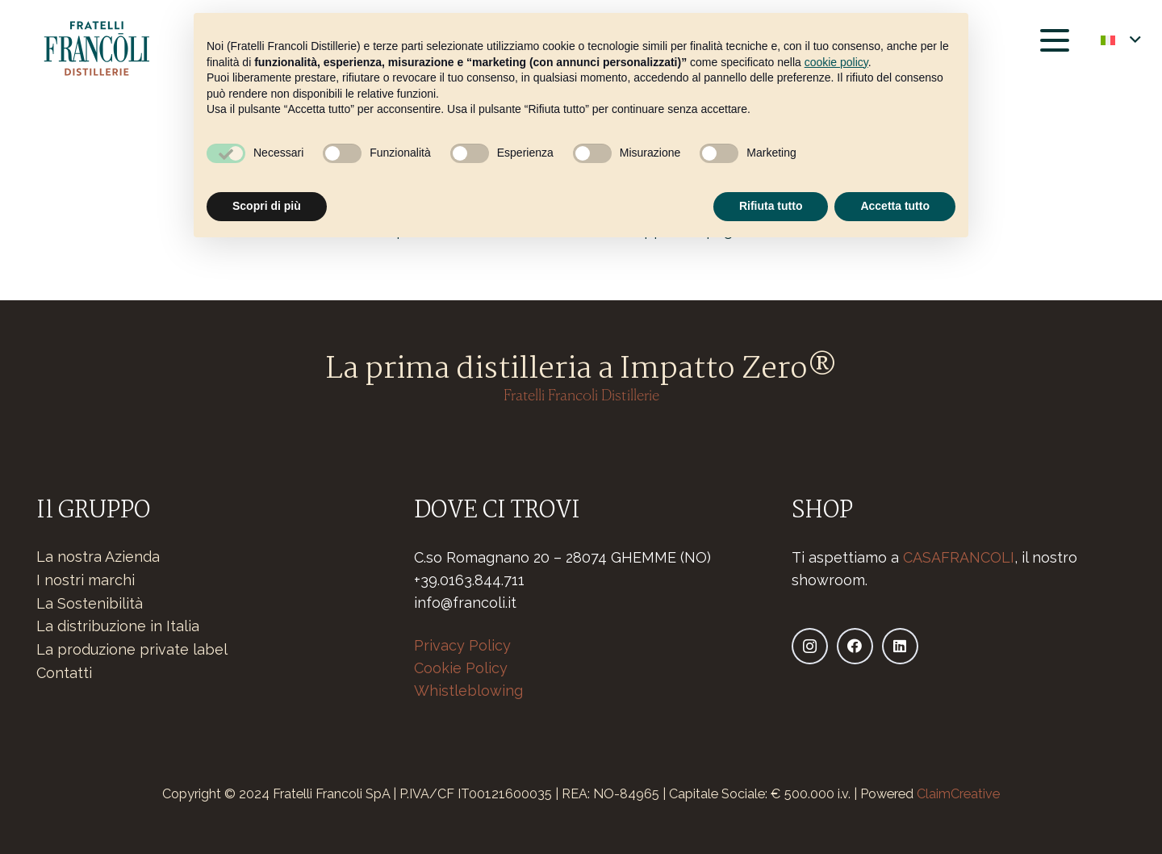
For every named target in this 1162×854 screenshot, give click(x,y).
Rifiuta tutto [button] (771, 205)
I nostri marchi (85, 579)
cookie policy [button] (836, 62)
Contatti (64, 672)
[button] (1054, 40)
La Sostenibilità (89, 603)
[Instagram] (810, 646)
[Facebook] (855, 646)
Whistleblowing (468, 690)
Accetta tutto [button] (895, 205)
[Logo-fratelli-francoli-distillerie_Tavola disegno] (95, 48)
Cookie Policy (461, 667)
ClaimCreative (958, 794)
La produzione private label (132, 649)
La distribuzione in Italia (117, 625)
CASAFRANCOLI (958, 557)
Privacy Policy (462, 645)
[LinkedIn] (900, 646)
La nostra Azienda (98, 556)
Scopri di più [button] (266, 205)
